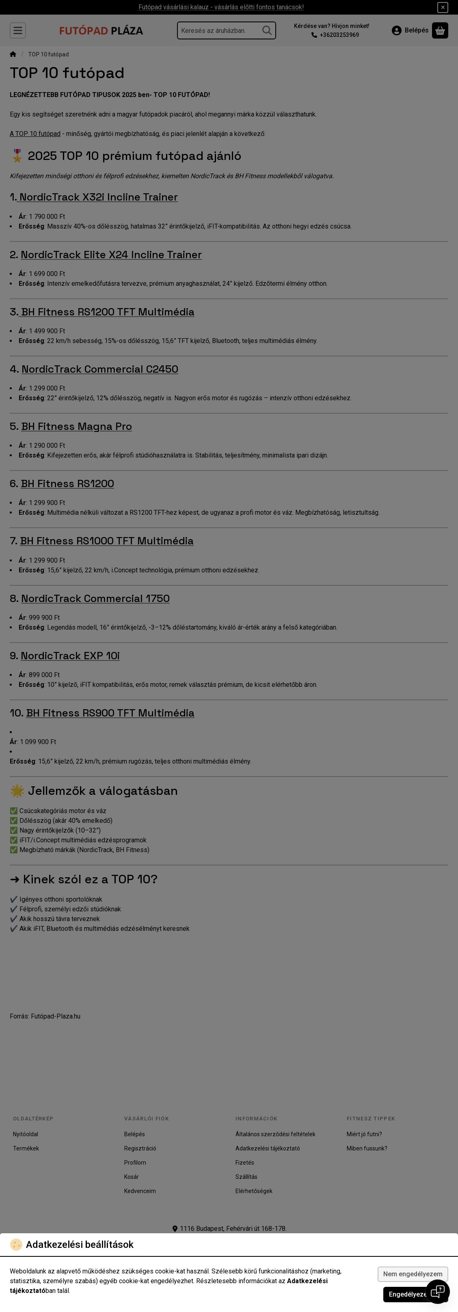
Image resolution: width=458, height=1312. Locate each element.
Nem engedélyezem (413, 1274)
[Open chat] (438, 1292)
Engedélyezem (416, 1294)
